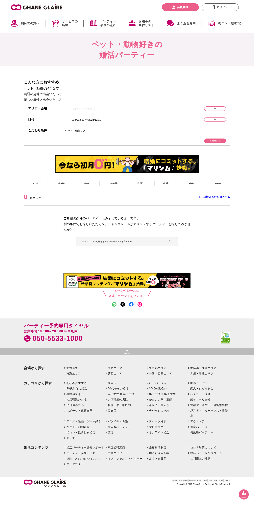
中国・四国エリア (160, 402)
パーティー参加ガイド (80, 482)
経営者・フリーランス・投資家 (209, 442)
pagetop (127, 380)
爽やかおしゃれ (159, 440)
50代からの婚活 (118, 417)
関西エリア (115, 402)
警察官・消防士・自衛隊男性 (209, 434)
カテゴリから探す (38, 412)
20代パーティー (159, 412)
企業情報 (127, 510)
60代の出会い (158, 417)
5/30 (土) (88, 192)
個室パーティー (200, 456)
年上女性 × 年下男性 (121, 423)
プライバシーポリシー (203, 510)
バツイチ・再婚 (118, 450)
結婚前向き (73, 423)
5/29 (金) (62, 192)
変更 (207, 109)
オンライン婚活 (159, 461)
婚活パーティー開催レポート (85, 476)
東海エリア (73, 402)
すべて (35, 192)
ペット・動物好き (78, 456)
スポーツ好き (157, 450)
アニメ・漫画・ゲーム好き (83, 450)
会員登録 (182, 7)
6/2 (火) (166, 192)
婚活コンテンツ (36, 477)
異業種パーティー (202, 461)
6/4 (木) (218, 192)
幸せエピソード (118, 482)
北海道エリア (75, 397)
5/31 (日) (114, 192)
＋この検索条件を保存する (214, 207)
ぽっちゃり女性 (200, 428)
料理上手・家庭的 (119, 434)
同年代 (112, 412)
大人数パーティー (119, 456)
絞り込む (240, 495)
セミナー (72, 467)
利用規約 (224, 510)
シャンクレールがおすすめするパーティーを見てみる (126, 258)
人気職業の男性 (118, 428)
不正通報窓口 (116, 476)
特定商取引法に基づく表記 (171, 510)
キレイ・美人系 (159, 434)
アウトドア (197, 450)
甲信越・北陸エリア (203, 397)
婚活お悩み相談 (159, 482)
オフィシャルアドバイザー (125, 487)
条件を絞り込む (207, 146)
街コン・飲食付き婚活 (80, 461)
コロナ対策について (203, 476)
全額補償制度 (157, 476)
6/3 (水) (192, 192)
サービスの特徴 (70, 23)
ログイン (222, 7)
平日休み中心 (75, 434)
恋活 (111, 461)
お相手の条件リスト (146, 23)
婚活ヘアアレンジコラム (206, 482)
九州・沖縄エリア (202, 402)
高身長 (112, 440)
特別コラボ (156, 456)
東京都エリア (157, 397)
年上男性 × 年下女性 (162, 423)
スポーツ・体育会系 (79, 440)
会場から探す (34, 397)
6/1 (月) (140, 192)
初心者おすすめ (76, 412)
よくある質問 (186, 23)
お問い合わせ (144, 510)
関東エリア (115, 397)
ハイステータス (200, 423)
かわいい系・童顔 (160, 428)
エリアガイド (75, 493)
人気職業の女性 (76, 428)
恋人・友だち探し (202, 417)
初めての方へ (30, 23)
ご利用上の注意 (200, 487)
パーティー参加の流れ (108, 23)
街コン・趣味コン (230, 23)
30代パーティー (200, 412)
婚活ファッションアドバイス (83, 487)
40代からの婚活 (76, 417)
